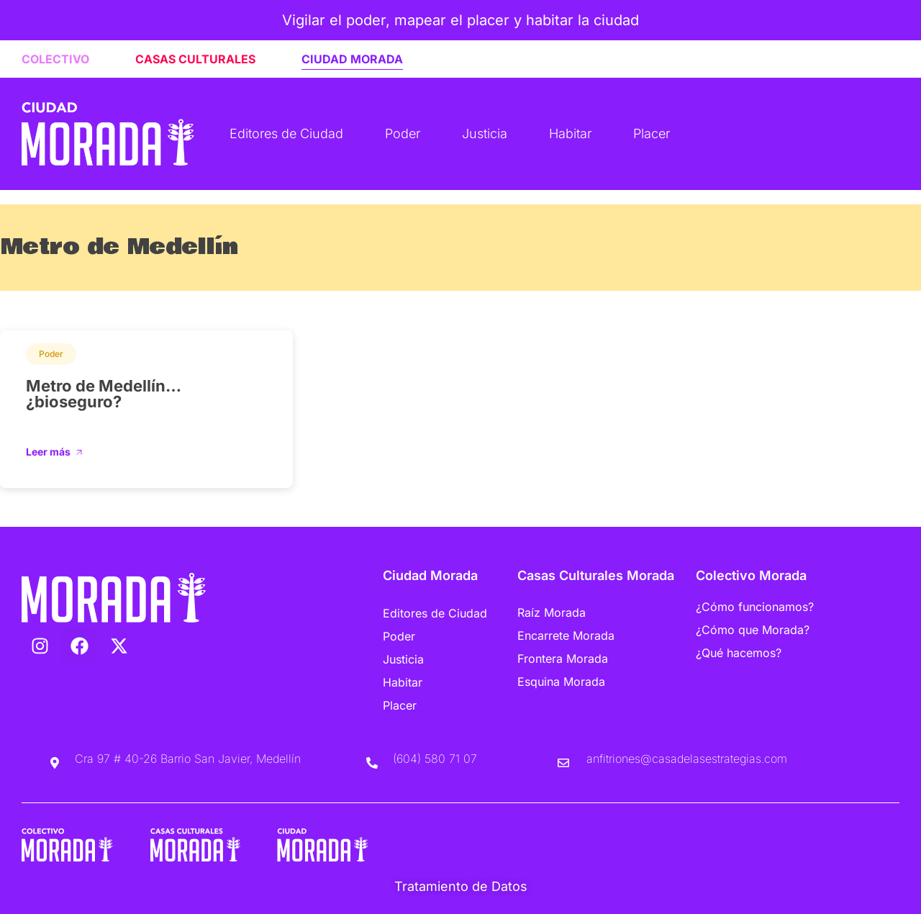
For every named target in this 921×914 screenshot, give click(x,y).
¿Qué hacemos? (738, 653)
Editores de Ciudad (286, 133)
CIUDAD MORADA (352, 59)
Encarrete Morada (565, 635)
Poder (402, 133)
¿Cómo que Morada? (752, 630)
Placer (651, 133)
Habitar (570, 133)
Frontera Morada (562, 658)
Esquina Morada (561, 681)
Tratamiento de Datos (460, 886)
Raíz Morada (551, 612)
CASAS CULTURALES (195, 59)
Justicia (484, 133)
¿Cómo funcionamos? (755, 606)
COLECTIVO (55, 59)
